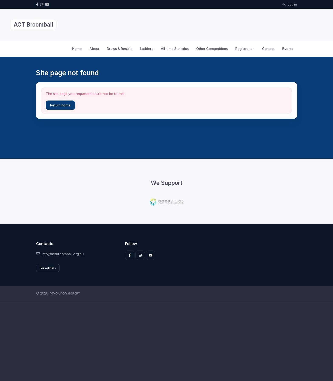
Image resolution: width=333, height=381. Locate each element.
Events (287, 49)
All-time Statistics (175, 49)
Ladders (146, 49)
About (94, 49)
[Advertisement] (163, 341)
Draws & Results (119, 49)
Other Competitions (212, 49)
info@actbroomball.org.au (60, 254)
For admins (48, 268)
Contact (268, 49)
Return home (60, 105)
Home (77, 49)
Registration (244, 49)
